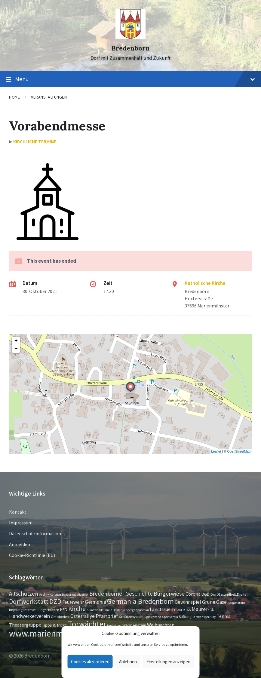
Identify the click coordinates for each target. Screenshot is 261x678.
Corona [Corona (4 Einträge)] (193, 594)
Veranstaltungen (49, 97)
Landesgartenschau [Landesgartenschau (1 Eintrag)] (136, 610)
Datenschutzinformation (35, 533)
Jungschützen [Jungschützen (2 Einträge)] (48, 609)
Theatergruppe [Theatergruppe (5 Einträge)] (25, 625)
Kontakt (17, 512)
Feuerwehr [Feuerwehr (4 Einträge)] (73, 602)
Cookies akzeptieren (90, 661)
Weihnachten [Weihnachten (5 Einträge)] (160, 625)
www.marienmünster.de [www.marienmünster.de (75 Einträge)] (53, 633)
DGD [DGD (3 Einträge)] (205, 594)
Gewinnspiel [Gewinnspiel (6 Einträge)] (188, 602)
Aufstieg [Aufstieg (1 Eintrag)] (55, 595)
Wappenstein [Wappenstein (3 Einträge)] (134, 625)
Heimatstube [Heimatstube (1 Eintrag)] (236, 603)
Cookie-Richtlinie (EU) (32, 555)
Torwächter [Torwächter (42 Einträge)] (87, 624)
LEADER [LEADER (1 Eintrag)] (179, 610)
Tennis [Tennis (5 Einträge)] (223, 616)
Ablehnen (128, 661)
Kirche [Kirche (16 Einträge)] (77, 609)
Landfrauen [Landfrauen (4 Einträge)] (161, 609)
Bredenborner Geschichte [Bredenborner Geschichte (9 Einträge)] (121, 593)
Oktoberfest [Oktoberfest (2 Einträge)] (60, 616)
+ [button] (16, 340)
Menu (130, 79)
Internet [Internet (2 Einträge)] (29, 609)
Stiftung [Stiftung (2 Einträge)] (185, 616)
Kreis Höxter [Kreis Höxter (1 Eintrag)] (113, 610)
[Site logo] (130, 37)
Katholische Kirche (205, 283)
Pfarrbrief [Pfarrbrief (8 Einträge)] (107, 615)
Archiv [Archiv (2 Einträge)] (44, 594)
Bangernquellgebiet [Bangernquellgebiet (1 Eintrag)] (75, 595)
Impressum (20, 523)
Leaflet (216, 451)
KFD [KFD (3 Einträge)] (63, 609)
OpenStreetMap (238, 451)
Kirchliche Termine (34, 142)
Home (14, 97)
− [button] (16, 349)
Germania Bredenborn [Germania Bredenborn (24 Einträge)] (140, 601)
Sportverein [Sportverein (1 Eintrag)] (170, 617)
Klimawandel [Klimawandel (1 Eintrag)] (95, 610)
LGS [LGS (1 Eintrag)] (188, 610)
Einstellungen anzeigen (168, 661)
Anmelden (19, 544)
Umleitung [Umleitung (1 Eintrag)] (114, 626)
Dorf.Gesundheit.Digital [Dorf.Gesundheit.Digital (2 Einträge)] (228, 594)
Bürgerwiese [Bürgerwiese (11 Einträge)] (169, 593)
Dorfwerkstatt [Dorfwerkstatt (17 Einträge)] (28, 601)
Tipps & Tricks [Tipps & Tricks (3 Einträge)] (54, 625)
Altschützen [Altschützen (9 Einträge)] (23, 593)
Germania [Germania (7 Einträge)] (95, 602)
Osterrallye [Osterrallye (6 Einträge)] (82, 616)
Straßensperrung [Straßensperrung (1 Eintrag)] (204, 617)
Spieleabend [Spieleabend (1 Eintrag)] (152, 617)
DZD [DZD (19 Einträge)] (55, 601)
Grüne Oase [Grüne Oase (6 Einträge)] (214, 602)
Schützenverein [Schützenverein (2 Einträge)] (131, 616)
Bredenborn (130, 48)
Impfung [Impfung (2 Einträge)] (16, 609)
